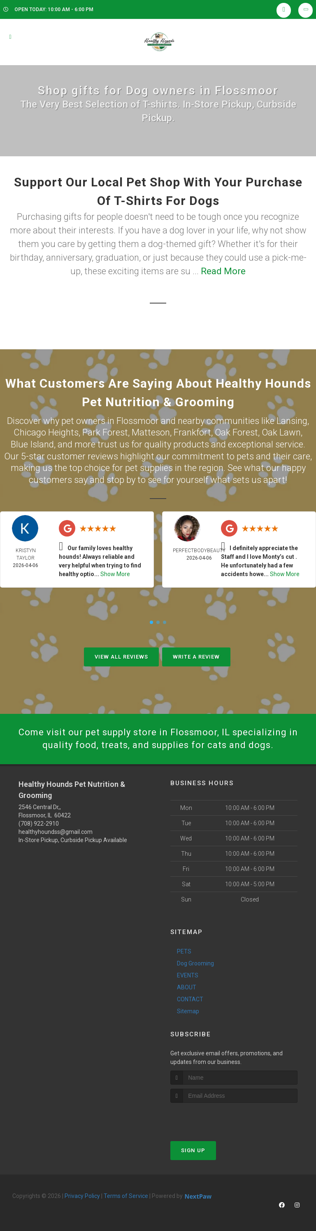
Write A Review (196, 657)
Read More (223, 271)
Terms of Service (126, 1196)
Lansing (291, 421)
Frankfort (192, 432)
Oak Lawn (281, 432)
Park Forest (105, 432)
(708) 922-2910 (39, 823)
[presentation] (214, 1118)
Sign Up (193, 1150)
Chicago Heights (46, 432)
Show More (115, 574)
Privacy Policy (82, 1196)
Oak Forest (236, 432)
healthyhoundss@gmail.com (56, 832)
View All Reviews (121, 657)
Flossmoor (137, 421)
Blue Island (32, 444)
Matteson (151, 432)
